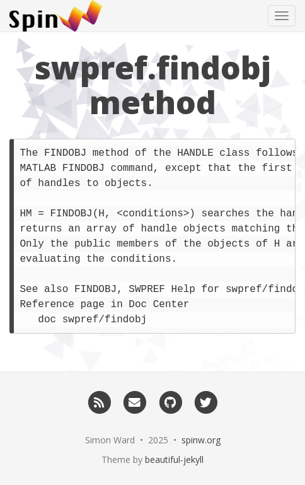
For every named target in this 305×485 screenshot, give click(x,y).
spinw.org (201, 440)
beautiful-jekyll (174, 459)
